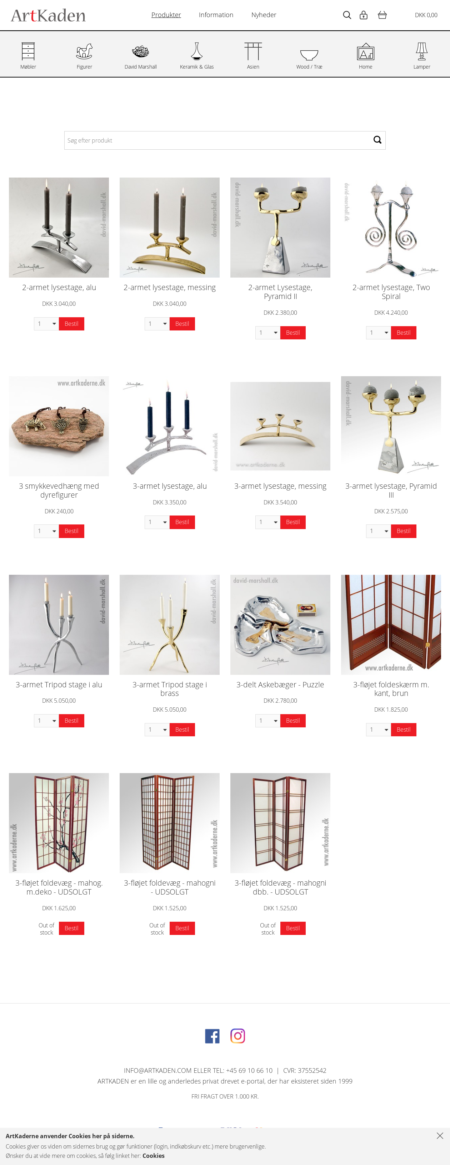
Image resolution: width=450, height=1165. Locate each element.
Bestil (72, 324)
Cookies (153, 1156)
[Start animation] (347, 15)
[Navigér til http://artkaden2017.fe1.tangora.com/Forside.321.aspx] (48, 15)
